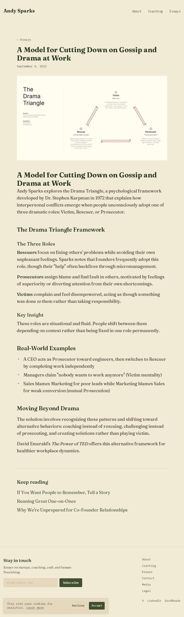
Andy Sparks (19, 11)
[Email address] (30, 582)
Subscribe (71, 583)
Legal (146, 591)
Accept (97, 605)
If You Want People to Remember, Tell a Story (63, 492)
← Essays (24, 40)
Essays (175, 11)
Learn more (35, 608)
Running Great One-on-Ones (46, 501)
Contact (148, 578)
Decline (78, 605)
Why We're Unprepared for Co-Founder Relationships (72, 510)
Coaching (155, 11)
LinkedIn (154, 601)
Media (146, 584)
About (136, 11)
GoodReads (173, 601)
